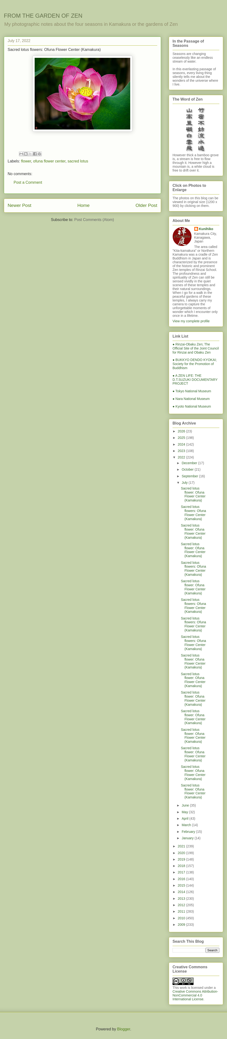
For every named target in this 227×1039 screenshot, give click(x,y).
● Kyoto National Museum (192, 406)
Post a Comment (28, 182)
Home (83, 205)
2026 (182, 431)
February (189, 832)
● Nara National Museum (191, 399)
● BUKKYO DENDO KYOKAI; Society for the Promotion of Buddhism (195, 364)
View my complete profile (191, 321)
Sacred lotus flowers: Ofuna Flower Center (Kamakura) (193, 513)
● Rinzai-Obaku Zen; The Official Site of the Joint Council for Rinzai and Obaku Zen (196, 348)
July (185, 483)
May (185, 812)
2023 (182, 451)
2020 (182, 853)
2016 (182, 879)
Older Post (146, 205)
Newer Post (19, 205)
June (186, 805)
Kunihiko (206, 229)
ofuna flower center (49, 161)
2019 (182, 859)
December (190, 463)
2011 (182, 911)
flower (26, 161)
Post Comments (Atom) (94, 220)
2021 (182, 846)
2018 (182, 866)
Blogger (123, 1029)
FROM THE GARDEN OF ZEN (43, 15)
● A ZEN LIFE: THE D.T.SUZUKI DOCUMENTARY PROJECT (195, 380)
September (190, 476)
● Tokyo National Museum (192, 391)
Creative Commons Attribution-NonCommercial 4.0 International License (195, 995)
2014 (182, 892)
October (188, 469)
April (185, 818)
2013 (182, 898)
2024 (182, 444)
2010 (182, 918)
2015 (182, 885)
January (188, 838)
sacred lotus (78, 161)
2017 (182, 872)
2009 (182, 924)
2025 (182, 438)
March (187, 825)
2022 (182, 457)
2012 (182, 905)
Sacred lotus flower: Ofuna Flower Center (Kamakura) (193, 494)
